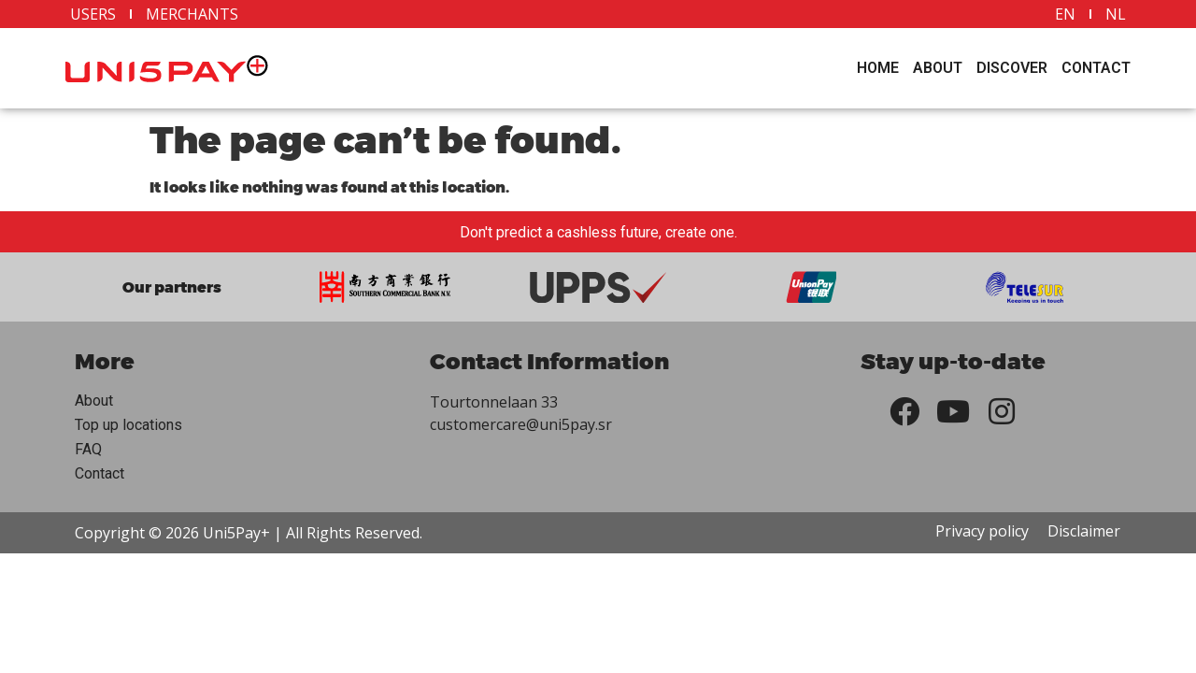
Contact (1096, 68)
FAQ (88, 449)
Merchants (192, 14)
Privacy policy (982, 531)
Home (878, 68)
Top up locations (128, 425)
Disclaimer (1083, 531)
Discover (1011, 68)
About (937, 68)
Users (93, 14)
